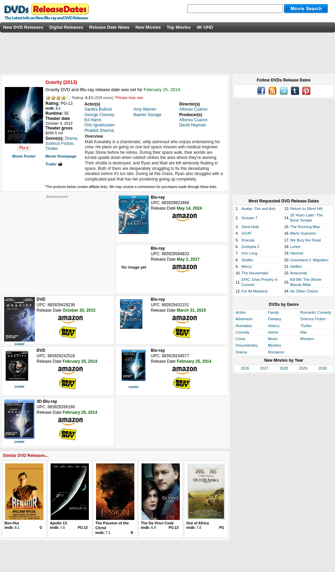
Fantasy (274, 319)
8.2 (58, 108)
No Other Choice (304, 291)
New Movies (148, 27)
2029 (303, 368)
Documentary (247, 345)
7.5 (62, 528)
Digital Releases (66, 27)
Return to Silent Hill (306, 209)
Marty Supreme (303, 233)
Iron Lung (249, 253)
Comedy (243, 332)
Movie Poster (24, 156)
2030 (322, 368)
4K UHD (205, 27)
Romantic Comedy (315, 312)
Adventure (244, 319)
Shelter (247, 260)
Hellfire (296, 266)
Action (241, 312)
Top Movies (178, 27)
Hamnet (297, 253)
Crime (240, 339)
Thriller (306, 326)
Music (273, 339)
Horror (273, 332)
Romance (276, 352)
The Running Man (305, 227)
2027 (264, 368)
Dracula (247, 240)
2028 (284, 368)
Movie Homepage (60, 156)
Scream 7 (249, 218)
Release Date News (109, 27)
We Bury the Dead (305, 240)
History (274, 326)
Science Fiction (313, 319)
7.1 (108, 533)
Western (307, 339)
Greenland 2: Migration (309, 260)
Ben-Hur (11, 523)
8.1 (17, 528)
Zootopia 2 (250, 247)
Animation (244, 326)
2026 (245, 368)
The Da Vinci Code (157, 523)
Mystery (274, 345)
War (303, 332)
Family (273, 312)
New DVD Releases (23, 27)
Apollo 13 (58, 523)
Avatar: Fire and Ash (258, 209)
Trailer (54, 164)
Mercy (246, 266)
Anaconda (298, 273)
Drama (241, 352)
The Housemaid (254, 273)
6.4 (153, 528)
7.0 (199, 528)
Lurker (295, 247)
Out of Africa (197, 523)
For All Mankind (254, 291)
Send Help (250, 227)
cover (19, 344)
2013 (70, 82)
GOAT (246, 233)
